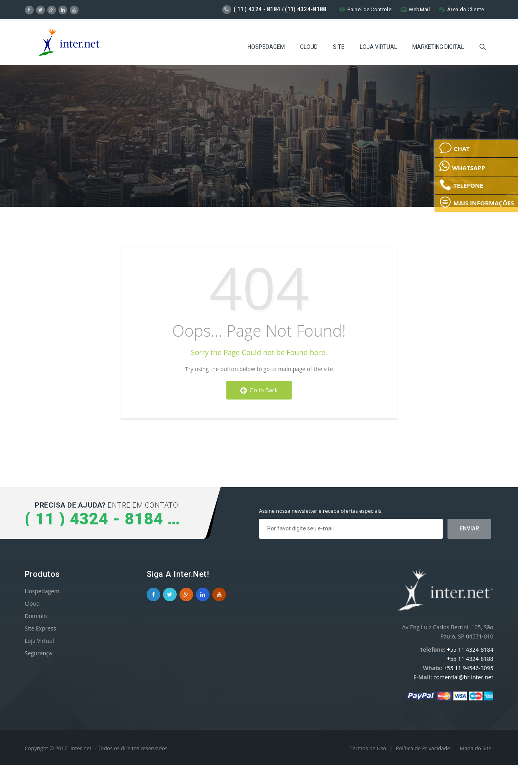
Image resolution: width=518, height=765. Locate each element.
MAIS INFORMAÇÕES (476, 203)
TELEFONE (461, 185)
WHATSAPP (462, 166)
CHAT (454, 148)
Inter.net (81, 748)
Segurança (38, 653)
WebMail (415, 9)
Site (339, 46)
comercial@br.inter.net (463, 677)
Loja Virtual (378, 46)
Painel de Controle (365, 9)
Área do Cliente (461, 9)
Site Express (40, 628)
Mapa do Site (476, 748)
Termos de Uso (369, 748)
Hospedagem (266, 46)
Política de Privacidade (423, 748)
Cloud (309, 46)
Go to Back (259, 390)
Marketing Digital (438, 46)
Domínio (36, 616)
